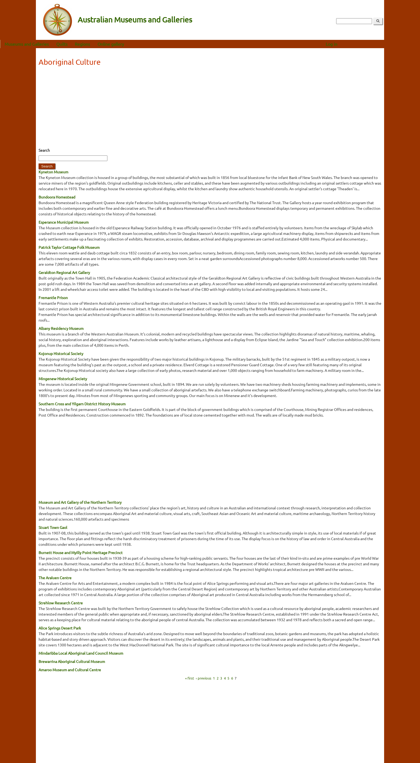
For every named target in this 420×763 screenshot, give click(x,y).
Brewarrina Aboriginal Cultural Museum (72, 661)
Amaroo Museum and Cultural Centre (70, 669)
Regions (118, 44)
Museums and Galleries (62, 44)
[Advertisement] (210, 108)
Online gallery (146, 44)
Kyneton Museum (53, 171)
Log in (367, 44)
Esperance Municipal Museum (64, 222)
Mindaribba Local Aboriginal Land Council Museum (81, 653)
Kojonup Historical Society (61, 353)
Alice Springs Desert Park (60, 627)
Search (44, 150)
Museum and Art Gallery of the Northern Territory (80, 502)
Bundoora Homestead (57, 196)
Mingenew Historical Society (63, 378)
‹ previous (203, 678)
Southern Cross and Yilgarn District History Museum (82, 403)
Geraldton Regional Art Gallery (64, 272)
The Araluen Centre (55, 577)
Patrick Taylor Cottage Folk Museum (69, 247)
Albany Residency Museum (61, 328)
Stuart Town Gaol (53, 527)
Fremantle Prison (53, 297)
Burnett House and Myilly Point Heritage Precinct (81, 552)
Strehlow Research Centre (61, 602)
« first (189, 678)
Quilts (97, 44)
